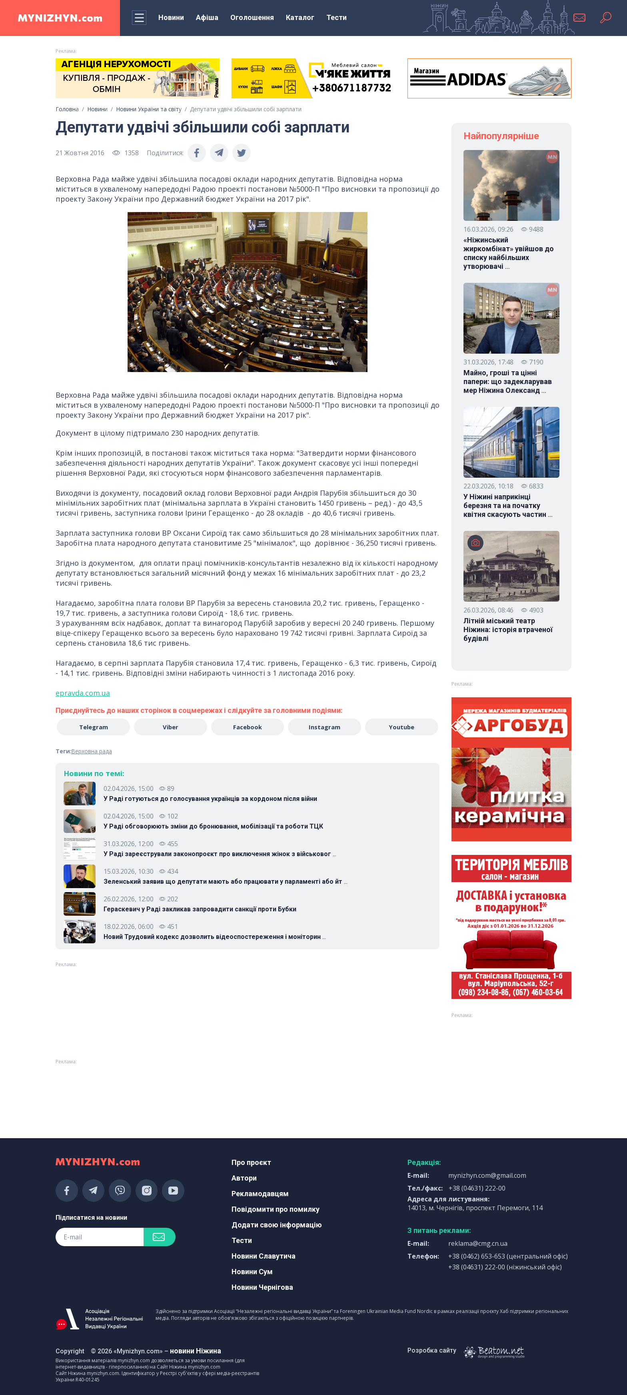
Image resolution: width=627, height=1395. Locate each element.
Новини (171, 17)
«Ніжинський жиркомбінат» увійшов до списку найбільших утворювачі (508, 253)
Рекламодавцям (260, 1193)
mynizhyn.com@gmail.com (487, 1175)
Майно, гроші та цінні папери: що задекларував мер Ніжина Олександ (507, 381)
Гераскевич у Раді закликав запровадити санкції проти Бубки (200, 910)
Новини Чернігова (262, 1287)
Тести (336, 17)
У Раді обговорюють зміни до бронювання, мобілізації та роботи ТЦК (213, 827)
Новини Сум (252, 1271)
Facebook (247, 727)
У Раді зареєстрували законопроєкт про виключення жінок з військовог (220, 855)
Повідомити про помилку (275, 1209)
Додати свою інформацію (277, 1225)
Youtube (402, 727)
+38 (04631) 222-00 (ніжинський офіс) (505, 1267)
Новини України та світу (149, 109)
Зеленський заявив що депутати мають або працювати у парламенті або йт (225, 883)
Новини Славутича (264, 1256)
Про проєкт (251, 1162)
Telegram (92, 727)
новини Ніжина (195, 1351)
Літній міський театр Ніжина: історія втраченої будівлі (508, 629)
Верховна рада (91, 752)
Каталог (300, 17)
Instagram (325, 727)
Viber (170, 727)
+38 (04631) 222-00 (477, 1188)
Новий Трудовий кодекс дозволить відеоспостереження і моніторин (215, 938)
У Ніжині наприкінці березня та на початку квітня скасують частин (508, 505)
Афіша (207, 17)
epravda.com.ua (83, 693)
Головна (67, 109)
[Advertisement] (138, 1089)
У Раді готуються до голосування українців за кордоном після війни (210, 799)
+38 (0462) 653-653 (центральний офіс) (508, 1256)
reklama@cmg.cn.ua (477, 1243)
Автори (244, 1178)
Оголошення (252, 17)
